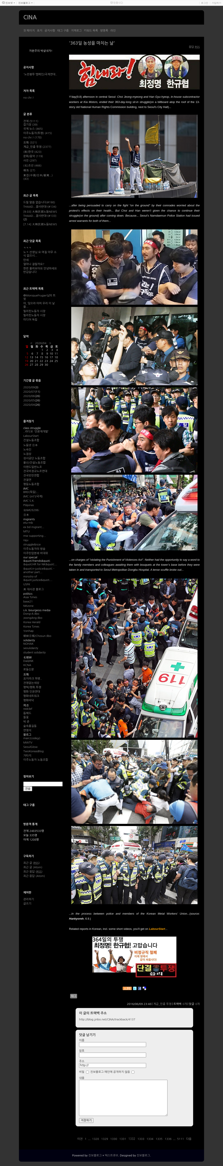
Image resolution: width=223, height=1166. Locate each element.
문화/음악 (33, 156)
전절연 (27, 479)
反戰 (30, 142)
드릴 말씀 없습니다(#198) (39, 202)
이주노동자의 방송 (34, 548)
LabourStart (31, 435)
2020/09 (29, 387)
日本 (26, 514)
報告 (29, 170)
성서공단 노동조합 (34, 458)
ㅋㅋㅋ (27, 247)
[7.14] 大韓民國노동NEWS (40, 224)
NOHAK (28, 643)
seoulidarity (30, 648)
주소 (81, 1061)
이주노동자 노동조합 (35, 759)
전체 (30, 121)
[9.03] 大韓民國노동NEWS (40, 211)
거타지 (27, 755)
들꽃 (26, 717)
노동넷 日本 (30, 445)
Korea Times (31, 626)
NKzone (28, 605)
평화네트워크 (31, 696)
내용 (81, 1078)
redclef (27, 708)
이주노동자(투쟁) (37, 133)
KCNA (27, 665)
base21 (28, 601)
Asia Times (30, 597)
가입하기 (216, 3)
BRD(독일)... (31, 492)
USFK (26, 584)
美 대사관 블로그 (33, 589)
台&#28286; (31, 510)
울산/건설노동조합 (34, 462)
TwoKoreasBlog (33, 751)
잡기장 (30, 124)
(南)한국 (32, 151)
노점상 (27, 454)
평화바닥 (28, 700)
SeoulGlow (30, 746)
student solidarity (34, 652)
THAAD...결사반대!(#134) (39, 206)
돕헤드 (27, 713)
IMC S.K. (28, 500)
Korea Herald (31, 622)
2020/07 (29, 391)
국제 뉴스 (33, 128)
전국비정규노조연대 (35, 471)
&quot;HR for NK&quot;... (40, 564)
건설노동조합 (31, 440)
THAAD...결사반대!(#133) (39, 215)
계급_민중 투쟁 (162, 1004)
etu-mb (28, 522)
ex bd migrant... (33, 527)
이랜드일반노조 (32, 467)
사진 (30, 160)
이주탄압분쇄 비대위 (35, 553)
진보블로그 (95, 1155)
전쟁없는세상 (31, 682)
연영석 (27, 730)
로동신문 (28, 669)
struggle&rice (32, 544)
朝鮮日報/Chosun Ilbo (37, 635)
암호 (81, 1050)
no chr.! (28, 97)
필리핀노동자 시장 (34, 311)
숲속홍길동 (30, 726)
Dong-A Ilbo (31, 613)
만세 (26, 260)
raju (25, 540)
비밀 (81, 1071)
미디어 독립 (30, 319)
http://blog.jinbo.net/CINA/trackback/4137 (107, 1019)
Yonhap (28, 630)
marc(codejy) (31, 738)
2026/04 (40, 343)
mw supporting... (34, 535)
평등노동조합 (31, 484)
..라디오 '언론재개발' (36, 431)
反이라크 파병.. (32, 678)
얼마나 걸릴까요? (33, 264)
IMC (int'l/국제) (33, 496)
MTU (26, 531)
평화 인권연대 (31, 691)
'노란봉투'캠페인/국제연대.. (40, 74)
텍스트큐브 (111, 1155)
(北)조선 (32, 165)
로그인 (204, 3)
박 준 (26, 721)
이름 (81, 1040)
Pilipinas (28, 505)
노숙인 (27, 449)
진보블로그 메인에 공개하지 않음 (110, 1071)
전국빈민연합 (31, 475)
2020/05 (29, 400)
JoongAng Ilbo (32, 617)
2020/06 (29, 396)
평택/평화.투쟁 (32, 687)
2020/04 (29, 404)
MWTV (27, 742)
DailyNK (28, 661)
